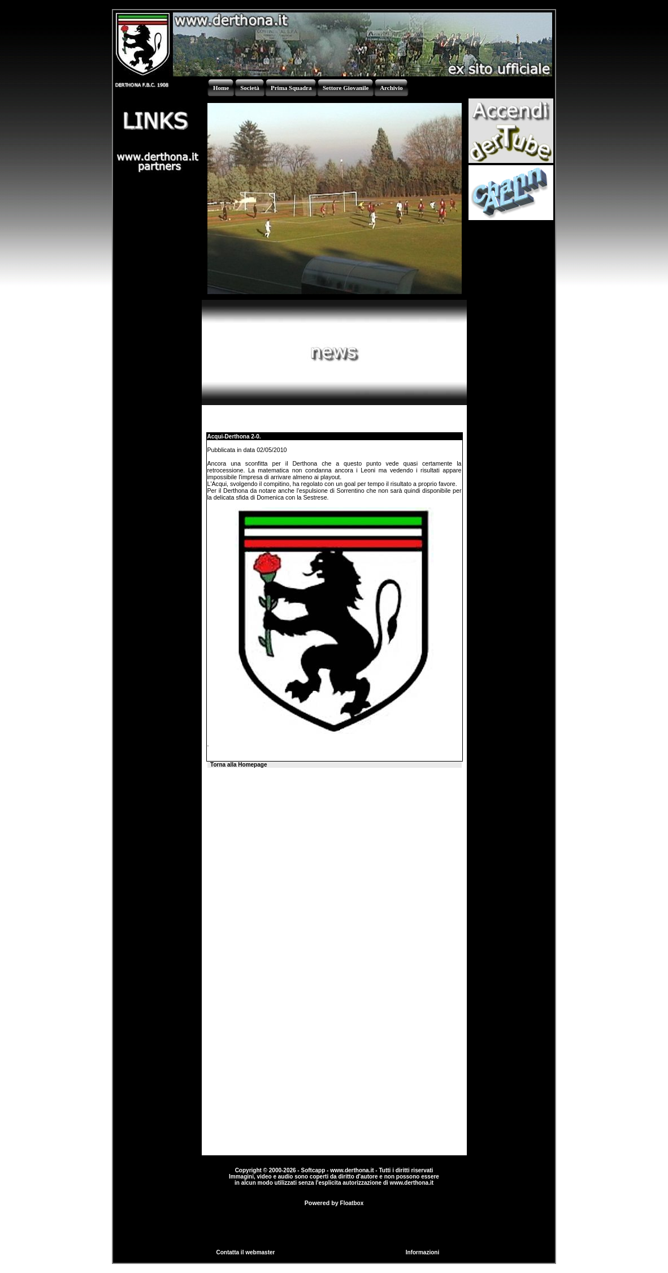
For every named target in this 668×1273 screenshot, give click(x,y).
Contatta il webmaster (245, 1252)
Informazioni (422, 1252)
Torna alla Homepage (238, 765)
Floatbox (352, 1203)
